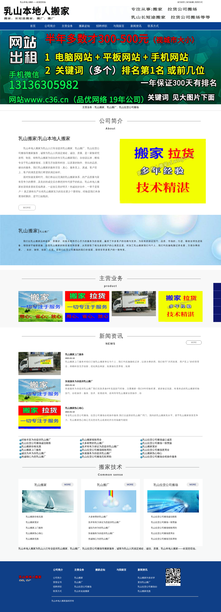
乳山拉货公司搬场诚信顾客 (36, 443)
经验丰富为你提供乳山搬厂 (36, 439)
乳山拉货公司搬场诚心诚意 (157, 439)
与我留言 (121, 569)
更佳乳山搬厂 (144, 582)
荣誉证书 (57, 582)
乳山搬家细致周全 (92, 439)
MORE (27, 207)
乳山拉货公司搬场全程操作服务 (159, 456)
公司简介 (58, 569)
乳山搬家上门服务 (74, 354)
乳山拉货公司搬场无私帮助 (96, 456)
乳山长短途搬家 (81, 591)
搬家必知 (100, 569)
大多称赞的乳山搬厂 (93, 443)
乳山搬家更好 (149, 446)
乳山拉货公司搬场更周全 (155, 450)
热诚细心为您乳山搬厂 (33, 456)
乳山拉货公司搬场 (165, 485)
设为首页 (181, 2)
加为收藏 (190, 2)
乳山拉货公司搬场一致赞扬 (157, 443)
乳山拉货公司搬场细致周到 (96, 450)
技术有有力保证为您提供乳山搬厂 (100, 446)
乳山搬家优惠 (32, 539)
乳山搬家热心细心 (74, 408)
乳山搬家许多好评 (146, 577)
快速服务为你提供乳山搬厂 (79, 381)
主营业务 (79, 569)
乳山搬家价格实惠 (31, 446)
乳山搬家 (40, 485)
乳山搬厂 (103, 485)
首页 (33, 26)
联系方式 (199, 2)
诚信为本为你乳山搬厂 (33, 453)
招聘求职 (57, 586)
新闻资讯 (142, 569)
